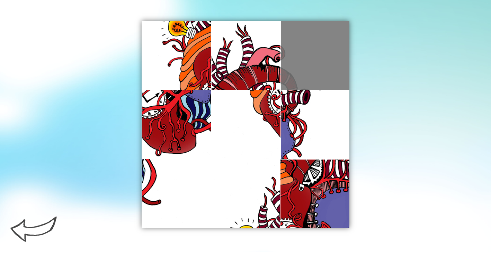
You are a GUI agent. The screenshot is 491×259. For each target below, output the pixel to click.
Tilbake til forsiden (33, 229)
